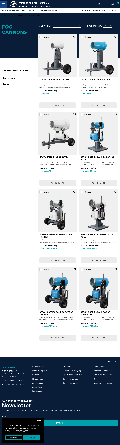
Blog (96, 379)
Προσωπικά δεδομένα (72, 375)
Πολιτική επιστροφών (103, 371)
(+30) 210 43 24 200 (13, 380)
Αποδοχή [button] (31, 438)
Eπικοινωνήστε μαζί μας (104, 383)
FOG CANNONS (34, 15)
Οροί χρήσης (99, 367)
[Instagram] (55, 431)
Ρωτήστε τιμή (57, 105)
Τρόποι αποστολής (71, 379)
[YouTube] (65, 431)
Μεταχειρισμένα (39, 371)
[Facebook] (60, 431)
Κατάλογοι (37, 391)
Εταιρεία (66, 367)
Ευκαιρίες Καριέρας (72, 371)
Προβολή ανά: (94, 26)
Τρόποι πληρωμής (71, 383)
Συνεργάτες (37, 383)
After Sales (37, 387)
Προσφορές (37, 379)
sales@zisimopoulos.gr (14, 385)
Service (35, 375)
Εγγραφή (110, 416)
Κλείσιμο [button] (38, 420)
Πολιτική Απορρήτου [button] (21, 431)
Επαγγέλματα (38, 367)
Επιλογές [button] (13, 438)
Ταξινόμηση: (44, 26)
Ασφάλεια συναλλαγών (104, 375)
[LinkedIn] (72, 431)
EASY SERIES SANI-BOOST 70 (54, 157)
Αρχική (4, 15)
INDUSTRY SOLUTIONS (18, 15)
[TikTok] (78, 431)
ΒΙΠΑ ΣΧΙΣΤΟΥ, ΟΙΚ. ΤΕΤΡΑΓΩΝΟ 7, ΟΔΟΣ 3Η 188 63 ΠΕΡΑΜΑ (13, 373)
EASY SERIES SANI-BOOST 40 (54, 80)
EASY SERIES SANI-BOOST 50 (95, 80)
